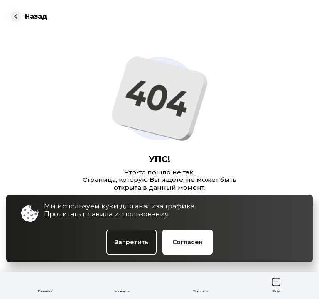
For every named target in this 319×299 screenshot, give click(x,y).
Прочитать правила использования (106, 214)
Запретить (131, 242)
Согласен (187, 242)
